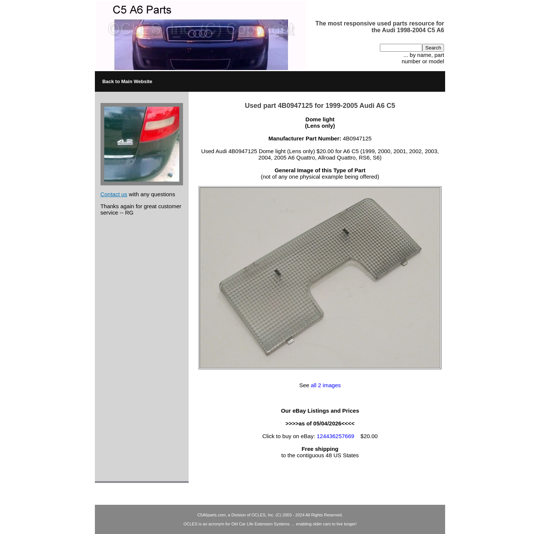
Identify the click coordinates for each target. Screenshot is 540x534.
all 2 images (326, 385)
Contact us (114, 194)
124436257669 (335, 436)
